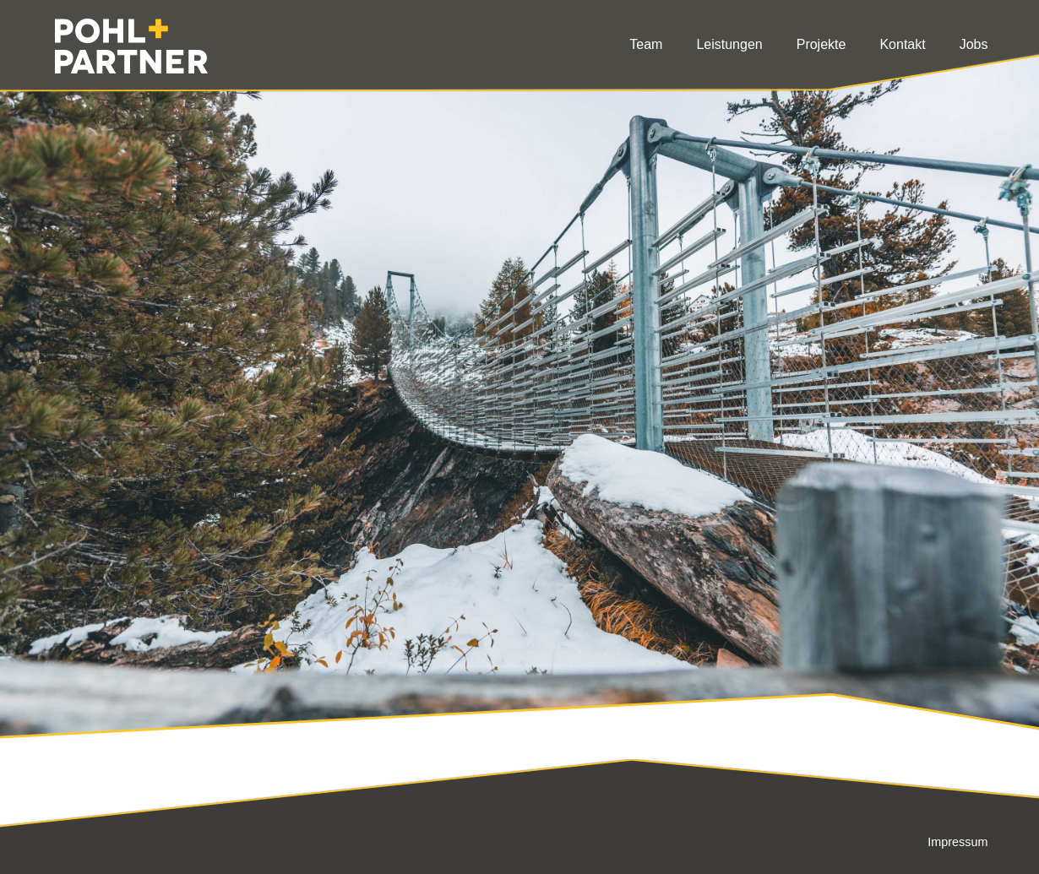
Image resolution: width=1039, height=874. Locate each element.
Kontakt (902, 44)
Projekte (821, 44)
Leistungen (729, 44)
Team (645, 44)
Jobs (974, 44)
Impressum (957, 842)
